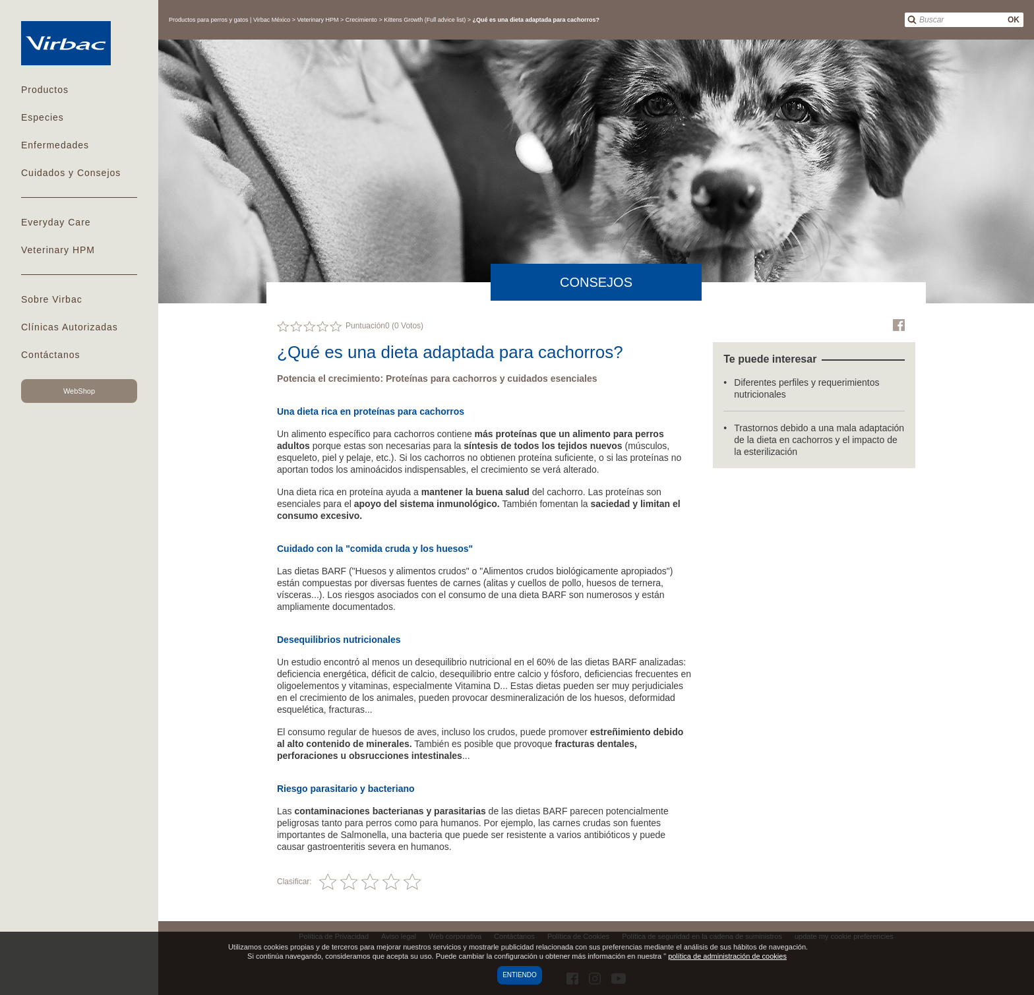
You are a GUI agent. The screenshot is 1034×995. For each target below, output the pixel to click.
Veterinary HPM (58, 250)
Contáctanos (50, 354)
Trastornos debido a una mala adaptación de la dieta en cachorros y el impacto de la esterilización (819, 440)
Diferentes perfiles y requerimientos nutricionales (806, 388)
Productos (45, 89)
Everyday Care (56, 222)
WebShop (79, 391)
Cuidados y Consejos (71, 172)
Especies (42, 117)
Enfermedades (55, 145)
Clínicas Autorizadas (69, 327)
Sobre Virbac (51, 299)
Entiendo (519, 975)
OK (1013, 19)
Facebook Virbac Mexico (899, 325)
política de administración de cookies (727, 956)
